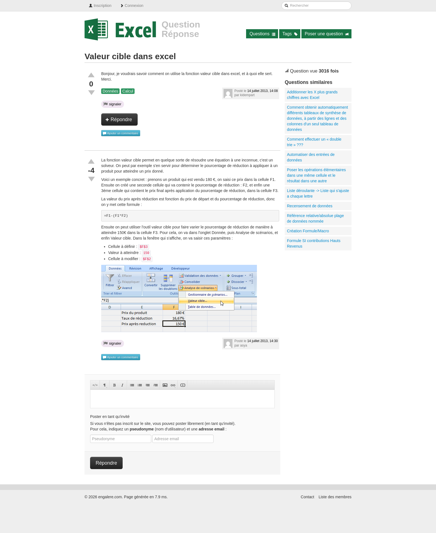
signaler (112, 104)
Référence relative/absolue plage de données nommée (315, 218)
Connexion (131, 5)
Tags (290, 33)
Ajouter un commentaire (120, 133)
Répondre (118, 119)
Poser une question (327, 33)
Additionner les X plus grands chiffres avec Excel (312, 95)
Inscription (100, 5)
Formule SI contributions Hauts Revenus (313, 243)
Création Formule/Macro (308, 231)
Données (110, 91)
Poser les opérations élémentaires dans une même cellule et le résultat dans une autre (316, 175)
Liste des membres (335, 497)
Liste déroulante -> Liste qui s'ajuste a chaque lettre (318, 193)
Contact (307, 497)
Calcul (127, 91)
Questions (262, 33)
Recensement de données (309, 206)
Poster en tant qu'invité (110, 416)
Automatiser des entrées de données (311, 157)
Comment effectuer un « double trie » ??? (314, 142)
